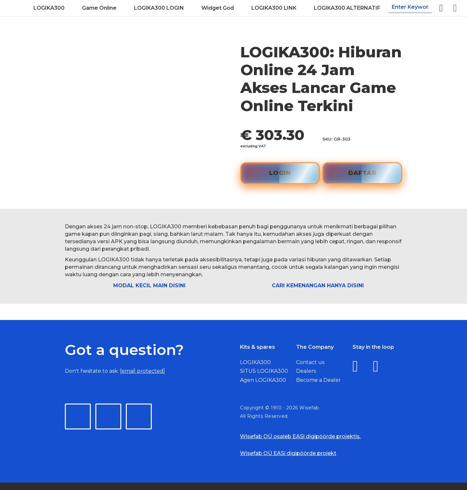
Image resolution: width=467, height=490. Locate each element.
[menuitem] (49, 8)
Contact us (310, 362)
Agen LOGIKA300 (263, 380)
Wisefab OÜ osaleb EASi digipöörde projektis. (300, 436)
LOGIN (280, 172)
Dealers (306, 371)
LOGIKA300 (255, 362)
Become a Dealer (318, 380)
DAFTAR (362, 172)
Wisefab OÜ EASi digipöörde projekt (288, 453)
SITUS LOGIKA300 (264, 371)
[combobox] (410, 7)
